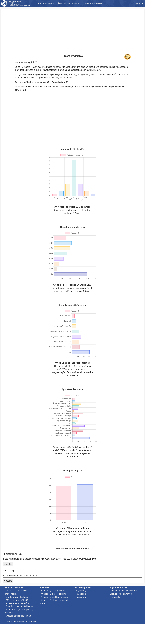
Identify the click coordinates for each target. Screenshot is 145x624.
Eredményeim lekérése (93, 3)
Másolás (8, 564)
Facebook (81, 594)
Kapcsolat (115, 597)
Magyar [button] (139, 3)
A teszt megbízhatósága (17, 603)
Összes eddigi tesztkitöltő (18, 616)
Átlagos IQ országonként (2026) (69, 3)
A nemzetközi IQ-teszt (46, 3)
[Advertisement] (72, 28)
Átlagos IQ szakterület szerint (55, 597)
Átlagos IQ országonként (53, 591)
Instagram (81, 597)
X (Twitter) (81, 591)
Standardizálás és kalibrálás (19, 606)
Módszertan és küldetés (17, 600)
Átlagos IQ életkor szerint (53, 594)
